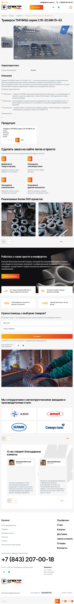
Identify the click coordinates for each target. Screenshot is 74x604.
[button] (9, 241)
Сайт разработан (41, 593)
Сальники (4, 537)
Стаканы (4, 541)
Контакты (62, 548)
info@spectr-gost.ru (47, 2)
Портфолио (63, 520)
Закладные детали (7, 533)
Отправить (37, 336)
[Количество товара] (8, 140)
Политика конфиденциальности (10, 593)
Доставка (62, 534)
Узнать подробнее (10, 276)
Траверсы (4, 529)
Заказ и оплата (65, 538)
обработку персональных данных (36, 340)
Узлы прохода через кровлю (11, 545)
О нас (60, 525)
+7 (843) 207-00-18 (64, 2)
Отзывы (61, 543)
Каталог (37, 7)
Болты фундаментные (8, 525)
